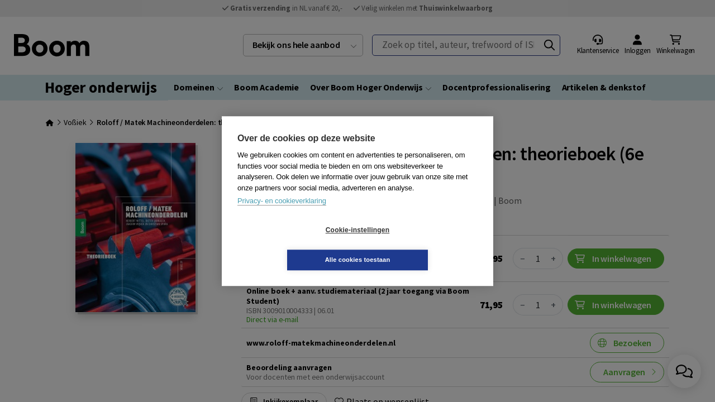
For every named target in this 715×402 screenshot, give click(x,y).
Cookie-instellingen (291, 245)
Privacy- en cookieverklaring (281, 216)
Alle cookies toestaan (424, 244)
